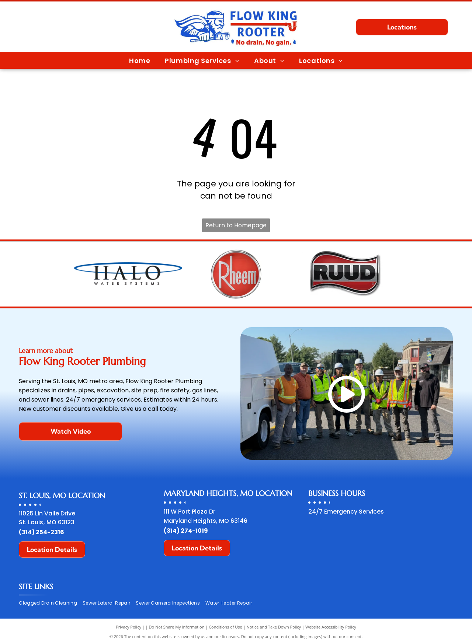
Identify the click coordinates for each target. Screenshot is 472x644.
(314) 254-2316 (41, 532)
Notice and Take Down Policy (274, 627)
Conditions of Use (225, 627)
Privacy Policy (128, 627)
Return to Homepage (236, 225)
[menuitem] (139, 60)
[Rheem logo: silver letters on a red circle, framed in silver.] (236, 274)
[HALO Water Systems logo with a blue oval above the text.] (128, 274)
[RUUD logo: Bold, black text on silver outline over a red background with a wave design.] (344, 274)
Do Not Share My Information (177, 627)
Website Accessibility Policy (330, 627)
